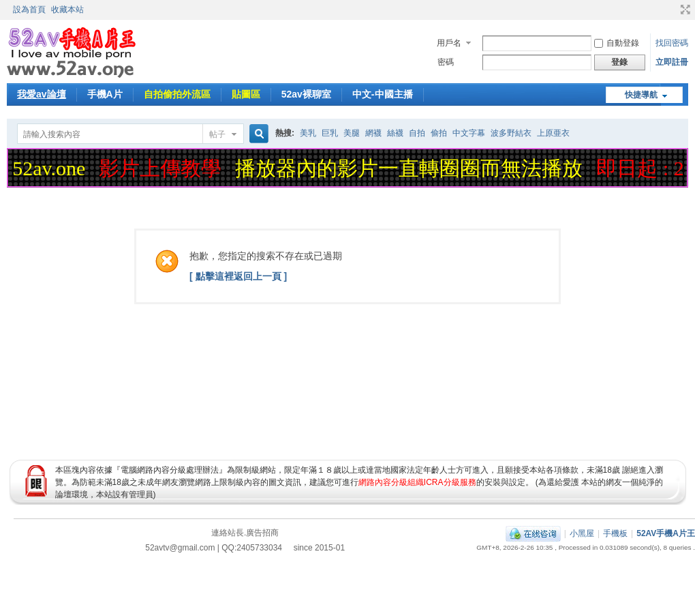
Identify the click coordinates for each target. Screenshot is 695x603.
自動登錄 (616, 43)
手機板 (615, 533)
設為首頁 (29, 9)
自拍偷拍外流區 (177, 94)
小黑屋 (582, 533)
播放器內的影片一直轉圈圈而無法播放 (411, 168)
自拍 (417, 133)
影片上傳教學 (162, 168)
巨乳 (330, 133)
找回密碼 (671, 43)
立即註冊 (671, 62)
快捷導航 (641, 95)
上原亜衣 (553, 133)
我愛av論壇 (41, 94)
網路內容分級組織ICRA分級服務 (417, 482)
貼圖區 (246, 94)
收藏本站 (67, 9)
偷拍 (439, 133)
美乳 (308, 133)
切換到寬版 (684, 9)
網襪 (373, 133)
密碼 (445, 62)
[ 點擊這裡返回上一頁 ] (238, 276)
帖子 (217, 134)
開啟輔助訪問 (672, 9)
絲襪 (395, 133)
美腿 (351, 133)
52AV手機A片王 (665, 533)
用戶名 (449, 43)
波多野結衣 (511, 133)
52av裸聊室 (306, 94)
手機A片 (105, 94)
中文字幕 (468, 133)
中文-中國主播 (382, 94)
